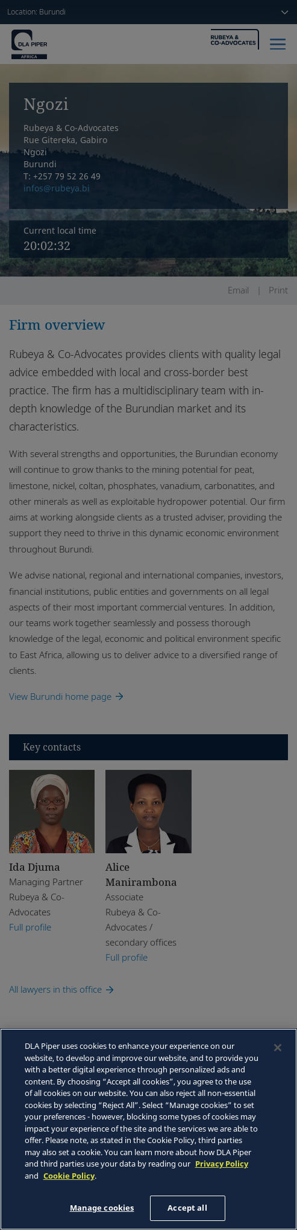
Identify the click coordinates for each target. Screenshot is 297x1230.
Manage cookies (102, 1207)
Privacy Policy (221, 1163)
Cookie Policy (69, 1175)
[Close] (277, 1047)
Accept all (187, 1207)
